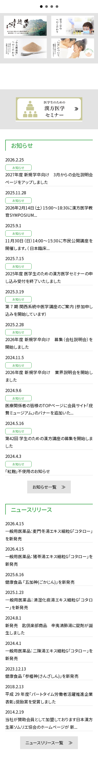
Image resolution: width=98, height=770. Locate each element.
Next (88, 109)
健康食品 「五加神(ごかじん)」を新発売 (39, 582)
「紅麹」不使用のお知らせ (27, 471)
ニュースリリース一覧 (44, 742)
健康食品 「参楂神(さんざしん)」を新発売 (41, 676)
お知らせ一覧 (44, 487)
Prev (9, 109)
